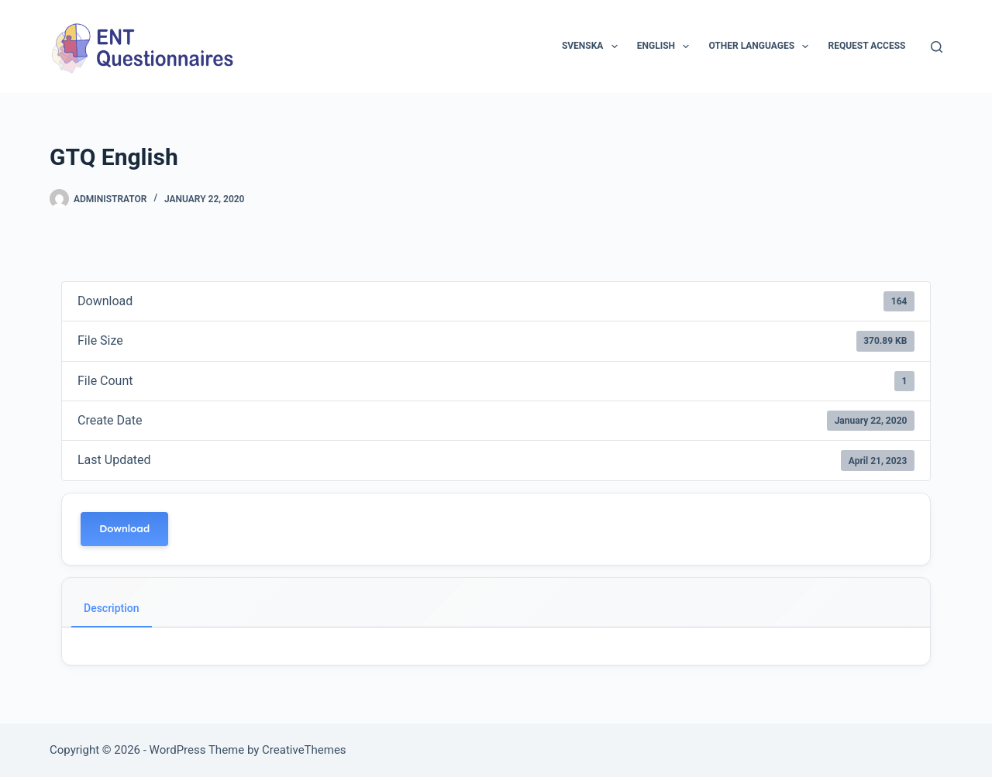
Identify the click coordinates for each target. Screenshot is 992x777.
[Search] (936, 47)
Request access (866, 45)
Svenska (593, 46)
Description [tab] (112, 608)
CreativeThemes (304, 750)
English (666, 46)
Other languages (761, 46)
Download (124, 528)
